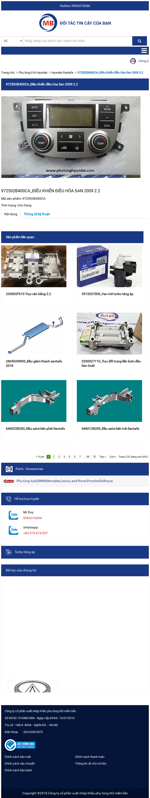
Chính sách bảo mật (18, 757)
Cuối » (112, 457)
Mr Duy (28, 512)
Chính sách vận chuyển (20, 763)
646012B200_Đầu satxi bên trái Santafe (110, 428)
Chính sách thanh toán (89, 757)
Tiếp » (102, 457)
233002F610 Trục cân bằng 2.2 (28, 294)
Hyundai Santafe (62, 72)
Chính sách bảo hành (18, 770)
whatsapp (30, 527)
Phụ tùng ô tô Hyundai (33, 72)
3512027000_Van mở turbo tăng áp (107, 294)
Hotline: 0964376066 (75, 6)
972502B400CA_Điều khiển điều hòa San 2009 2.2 (110, 72)
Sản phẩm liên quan (20, 237)
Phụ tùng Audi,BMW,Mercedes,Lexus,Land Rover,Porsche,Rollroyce (58, 481)
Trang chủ (7, 72)
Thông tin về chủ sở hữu (90, 763)
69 (88, 457)
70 (94, 457)
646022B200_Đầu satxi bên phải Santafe (35, 428)
